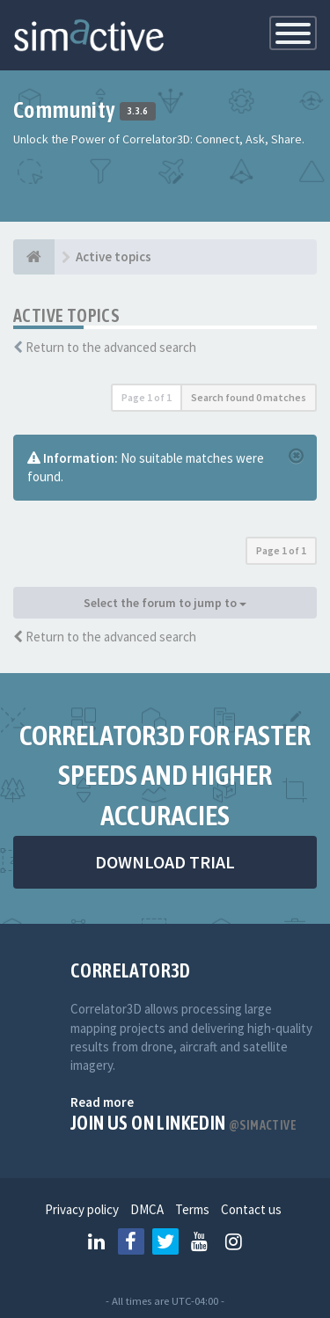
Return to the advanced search (111, 347)
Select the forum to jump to (165, 603)
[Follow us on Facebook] (131, 1241)
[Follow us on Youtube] (200, 1241)
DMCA (147, 1209)
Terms (192, 1209)
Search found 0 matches (248, 397)
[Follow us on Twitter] (165, 1241)
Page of (146, 397)
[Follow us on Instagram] (234, 1241)
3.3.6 (138, 111)
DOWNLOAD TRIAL (165, 862)
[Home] (34, 257)
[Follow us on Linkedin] (97, 1241)
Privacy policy (82, 1209)
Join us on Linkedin (183, 1122)
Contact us (251, 1209)
